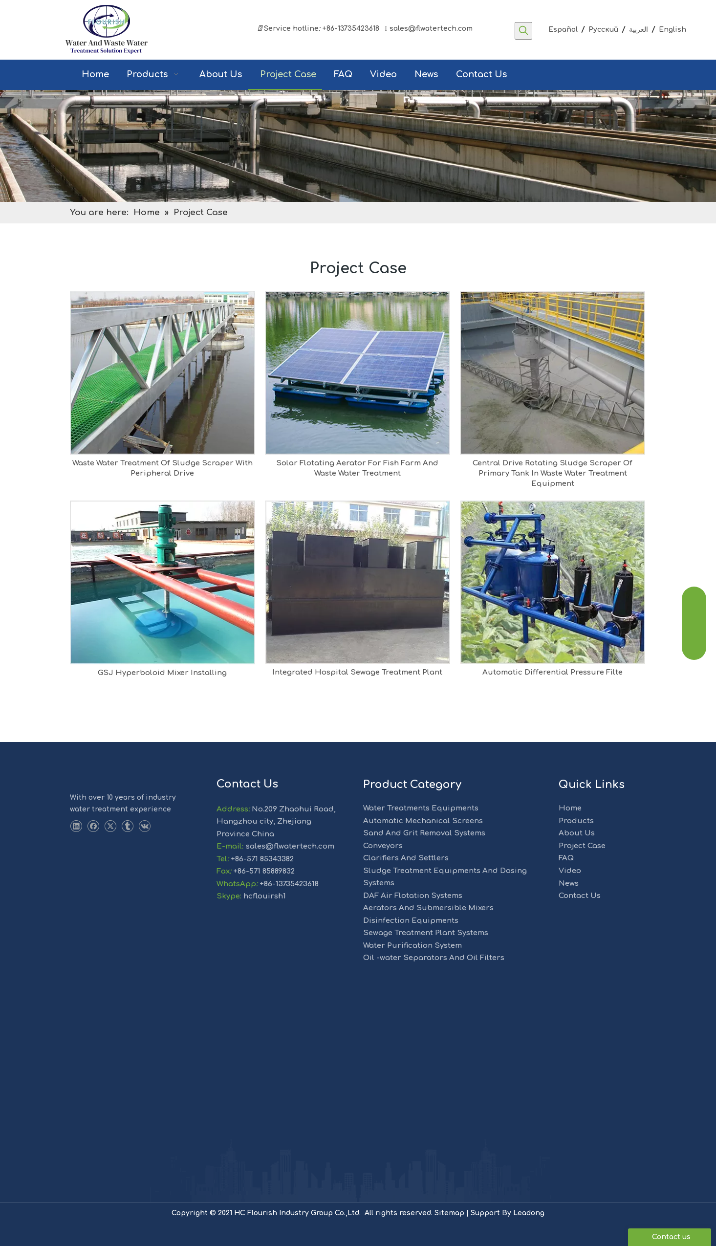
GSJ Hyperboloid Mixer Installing (162, 673)
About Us (577, 833)
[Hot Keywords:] (523, 31)
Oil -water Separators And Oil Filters (433, 958)
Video (570, 871)
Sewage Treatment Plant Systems (425, 933)
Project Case (582, 846)
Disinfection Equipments (410, 921)
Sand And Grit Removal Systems (424, 833)
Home (570, 808)
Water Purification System (412, 945)
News (569, 883)
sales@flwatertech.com (428, 28)
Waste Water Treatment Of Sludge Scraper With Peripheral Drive (162, 468)
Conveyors (383, 846)
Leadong (528, 1213)
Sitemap (449, 1213)
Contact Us (580, 896)
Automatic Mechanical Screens (423, 821)
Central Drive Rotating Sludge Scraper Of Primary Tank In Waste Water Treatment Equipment (552, 473)
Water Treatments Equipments (420, 808)
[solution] (358, 146)
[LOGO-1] (88, 776)
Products (576, 821)
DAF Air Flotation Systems (412, 896)
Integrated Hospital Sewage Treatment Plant (357, 672)
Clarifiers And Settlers (406, 858)
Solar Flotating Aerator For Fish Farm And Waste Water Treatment (357, 468)
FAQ (566, 858)
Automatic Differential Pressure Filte (552, 672)
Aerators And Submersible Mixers (428, 908)
